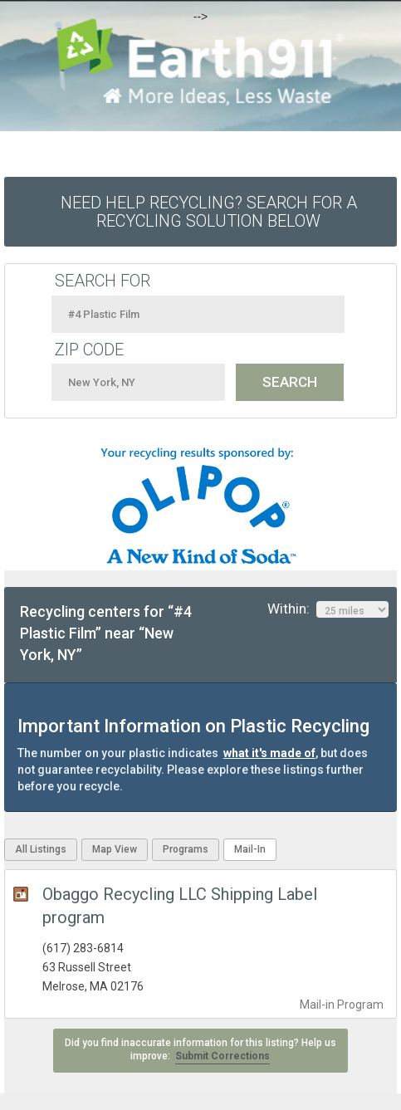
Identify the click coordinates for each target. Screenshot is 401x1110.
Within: (328, 609)
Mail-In (250, 849)
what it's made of (269, 753)
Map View (114, 849)
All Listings (40, 849)
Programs (185, 849)
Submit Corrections (222, 1056)
